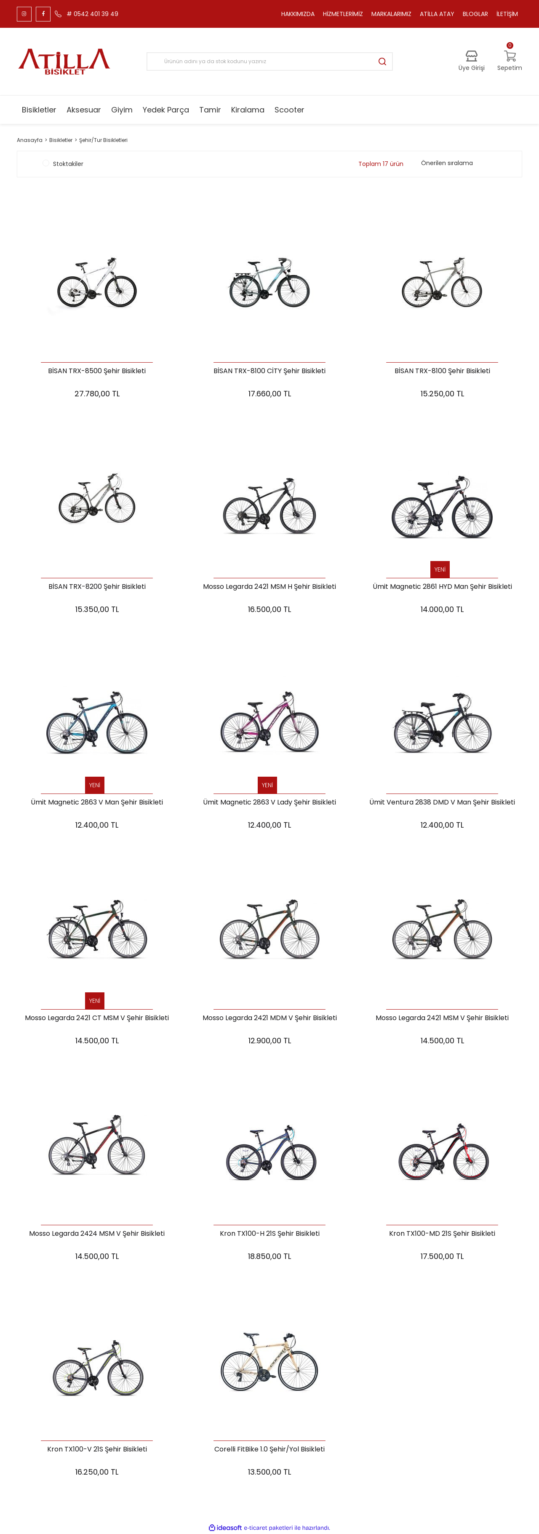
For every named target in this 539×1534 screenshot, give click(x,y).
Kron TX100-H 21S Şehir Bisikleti (270, 1233)
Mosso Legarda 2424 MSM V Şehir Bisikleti (97, 1233)
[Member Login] (472, 61)
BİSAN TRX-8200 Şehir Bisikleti (97, 587)
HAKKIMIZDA (298, 14)
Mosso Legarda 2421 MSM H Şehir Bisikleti (269, 587)
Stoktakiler (68, 164)
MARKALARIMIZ (391, 14)
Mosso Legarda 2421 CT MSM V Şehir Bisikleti (97, 1018)
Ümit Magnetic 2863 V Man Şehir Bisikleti (97, 802)
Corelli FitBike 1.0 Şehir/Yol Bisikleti (269, 1449)
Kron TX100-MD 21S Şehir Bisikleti (442, 1233)
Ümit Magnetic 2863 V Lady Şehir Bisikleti (269, 802)
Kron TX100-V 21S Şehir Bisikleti (97, 1449)
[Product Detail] (442, 569)
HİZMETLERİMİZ (343, 14)
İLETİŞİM (507, 14)
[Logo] (64, 61)
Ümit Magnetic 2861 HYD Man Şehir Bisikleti (442, 587)
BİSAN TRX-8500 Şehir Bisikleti (97, 371)
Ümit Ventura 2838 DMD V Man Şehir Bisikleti (442, 802)
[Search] (270, 61)
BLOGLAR (475, 14)
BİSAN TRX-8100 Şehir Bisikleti (442, 371)
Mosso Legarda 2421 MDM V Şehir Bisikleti (270, 1018)
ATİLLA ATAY (437, 14)
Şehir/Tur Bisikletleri (103, 140)
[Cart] (509, 61)
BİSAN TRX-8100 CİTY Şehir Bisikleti (269, 371)
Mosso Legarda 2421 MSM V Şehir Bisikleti (442, 1018)
